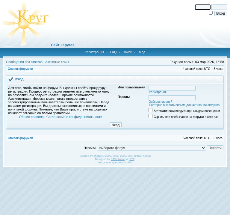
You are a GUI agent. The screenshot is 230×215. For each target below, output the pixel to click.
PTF (131, 159)
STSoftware (118, 159)
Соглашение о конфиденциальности (74, 117)
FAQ (113, 52)
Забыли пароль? (160, 101)
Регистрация (94, 52)
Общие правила (31, 117)
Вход (141, 52)
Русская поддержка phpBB (115, 162)
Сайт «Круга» (62, 45)
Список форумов (20, 68)
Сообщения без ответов (24, 62)
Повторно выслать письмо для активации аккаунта (184, 105)
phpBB (97, 155)
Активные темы (57, 62)
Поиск (126, 52)
